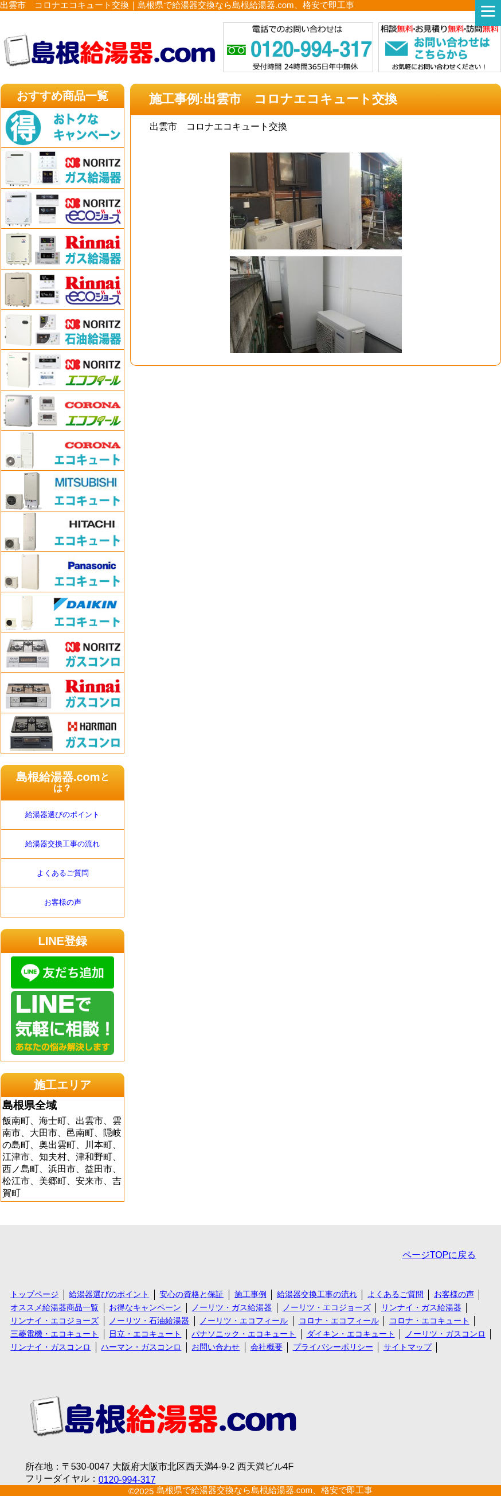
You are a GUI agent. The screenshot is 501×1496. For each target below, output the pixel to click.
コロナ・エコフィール (339, 1320)
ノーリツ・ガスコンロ (445, 1333)
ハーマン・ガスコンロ (141, 1347)
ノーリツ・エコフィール (243, 1320)
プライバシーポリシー (333, 1347)
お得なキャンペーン (145, 1307)
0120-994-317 (127, 1480)
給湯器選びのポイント (62, 814)
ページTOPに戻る (439, 1255)
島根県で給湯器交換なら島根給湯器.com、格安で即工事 (264, 1490)
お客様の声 (62, 902)
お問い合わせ (215, 1347)
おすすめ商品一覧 (62, 95)
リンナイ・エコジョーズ (54, 1320)
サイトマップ (407, 1347)
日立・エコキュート (145, 1333)
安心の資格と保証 (191, 1294)
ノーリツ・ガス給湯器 (231, 1307)
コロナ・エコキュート (429, 1320)
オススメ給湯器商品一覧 (54, 1307)
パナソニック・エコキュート (243, 1333)
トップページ (34, 1294)
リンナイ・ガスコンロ (50, 1347)
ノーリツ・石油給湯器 (149, 1320)
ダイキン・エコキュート (351, 1333)
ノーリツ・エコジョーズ (327, 1307)
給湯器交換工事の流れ (62, 843)
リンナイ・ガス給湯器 (421, 1307)
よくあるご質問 (63, 873)
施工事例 (250, 1294)
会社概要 (266, 1347)
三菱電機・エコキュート (54, 1333)
